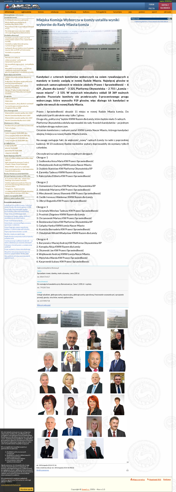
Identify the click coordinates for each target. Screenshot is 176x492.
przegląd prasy (9, 143)
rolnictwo (7, 131)
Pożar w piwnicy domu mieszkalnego (17, 249)
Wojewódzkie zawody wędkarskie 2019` (19, 118)
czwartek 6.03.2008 (11, 153)
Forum (151, 4)
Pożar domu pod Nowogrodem (15, 214)
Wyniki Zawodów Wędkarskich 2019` (18, 115)
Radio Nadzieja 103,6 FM (12, 156)
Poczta (152, 8)
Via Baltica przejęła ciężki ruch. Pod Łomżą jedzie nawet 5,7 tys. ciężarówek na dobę (18, 39)
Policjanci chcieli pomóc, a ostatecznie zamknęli (18, 246)
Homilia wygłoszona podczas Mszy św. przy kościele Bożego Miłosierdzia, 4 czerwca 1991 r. (18, 184)
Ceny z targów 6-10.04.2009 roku (16, 133)
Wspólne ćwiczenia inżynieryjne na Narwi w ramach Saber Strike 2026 (17, 252)
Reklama (167, 479)
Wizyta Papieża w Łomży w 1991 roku (17, 176)
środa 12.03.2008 (10, 146)
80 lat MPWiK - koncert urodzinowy (17, 167)
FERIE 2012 (9, 101)
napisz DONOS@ (166, 1)
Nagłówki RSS (154, 479)
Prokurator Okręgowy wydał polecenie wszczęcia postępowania (18, 82)
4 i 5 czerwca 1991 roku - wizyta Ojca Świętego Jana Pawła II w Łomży (17, 179)
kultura (86, 12)
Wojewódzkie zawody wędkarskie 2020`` (19, 113)
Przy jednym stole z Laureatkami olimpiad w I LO (19, 27)
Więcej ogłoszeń (43, 305)
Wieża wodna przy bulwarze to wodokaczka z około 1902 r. (15, 23)
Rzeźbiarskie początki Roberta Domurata (19, 125)
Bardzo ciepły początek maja (15, 234)
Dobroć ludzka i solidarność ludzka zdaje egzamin (19, 159)
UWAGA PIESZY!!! (11, 99)
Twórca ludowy (10, 128)
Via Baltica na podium (12, 52)
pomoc (142, 12)
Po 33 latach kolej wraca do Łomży (16, 20)
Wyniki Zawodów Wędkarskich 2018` (18, 120)
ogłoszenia (26, 12)
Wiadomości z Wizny (11, 123)
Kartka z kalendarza (165, 6)
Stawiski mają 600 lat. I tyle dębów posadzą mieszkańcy (16, 86)
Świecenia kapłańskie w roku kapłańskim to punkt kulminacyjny (19, 170)
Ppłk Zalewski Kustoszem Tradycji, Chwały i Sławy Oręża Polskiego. (17, 163)
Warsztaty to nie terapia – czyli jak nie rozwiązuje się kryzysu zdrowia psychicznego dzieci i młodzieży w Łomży (19, 70)
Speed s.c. (86, 489)
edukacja (54, 12)
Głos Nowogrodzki (11, 110)
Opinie (6, 55)
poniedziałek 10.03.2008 (13, 150)
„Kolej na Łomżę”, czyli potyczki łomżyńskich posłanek (15, 61)
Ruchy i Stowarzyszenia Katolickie (16, 173)
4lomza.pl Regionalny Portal (17, 481)
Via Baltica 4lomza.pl (11, 35)
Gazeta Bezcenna (10, 17)
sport (154, 12)
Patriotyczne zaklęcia (12, 57)
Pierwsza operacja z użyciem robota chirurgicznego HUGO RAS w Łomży (17, 32)
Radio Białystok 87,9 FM (12, 75)
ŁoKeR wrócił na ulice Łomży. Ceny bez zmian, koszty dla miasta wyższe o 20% (18, 206)
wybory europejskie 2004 (13, 196)
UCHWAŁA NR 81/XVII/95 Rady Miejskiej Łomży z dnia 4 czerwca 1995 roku (19, 192)
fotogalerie (101, 12)
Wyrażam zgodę (26, 489)
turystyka (117, 12)
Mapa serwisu (137, 479)
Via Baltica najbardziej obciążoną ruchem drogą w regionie (16, 45)
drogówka (8, 96)
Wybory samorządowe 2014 (14, 198)
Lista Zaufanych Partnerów (11, 485)
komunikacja (70, 12)
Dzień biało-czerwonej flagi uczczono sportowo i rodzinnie (18, 224)
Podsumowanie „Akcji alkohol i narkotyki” (19, 104)
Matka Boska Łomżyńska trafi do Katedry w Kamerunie (19, 237)
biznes (41, 12)
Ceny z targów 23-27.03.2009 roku (16, 138)
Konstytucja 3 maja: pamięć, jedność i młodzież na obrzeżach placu (17, 217)
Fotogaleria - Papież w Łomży (15, 189)
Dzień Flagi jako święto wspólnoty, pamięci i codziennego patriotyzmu (17, 228)
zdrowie (167, 12)
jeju (130, 12)
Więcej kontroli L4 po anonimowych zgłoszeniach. (17, 257)
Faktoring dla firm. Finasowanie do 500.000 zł (151, 22)
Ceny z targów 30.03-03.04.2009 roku (17, 135)
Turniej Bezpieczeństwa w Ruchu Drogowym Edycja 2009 (16, 107)
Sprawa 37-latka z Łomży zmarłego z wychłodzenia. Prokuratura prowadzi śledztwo (18, 91)
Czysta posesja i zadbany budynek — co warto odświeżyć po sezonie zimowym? (19, 241)
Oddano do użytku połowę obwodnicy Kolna (18, 78)
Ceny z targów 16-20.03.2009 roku (16, 140)
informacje (9, 12)
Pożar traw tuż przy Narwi (13, 220)
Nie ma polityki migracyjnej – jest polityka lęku (19, 65)
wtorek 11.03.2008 (11, 148)
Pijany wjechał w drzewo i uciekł (16, 231)
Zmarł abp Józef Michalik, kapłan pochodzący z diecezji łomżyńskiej (17, 210)
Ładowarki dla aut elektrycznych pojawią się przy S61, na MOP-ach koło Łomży (19, 49)
